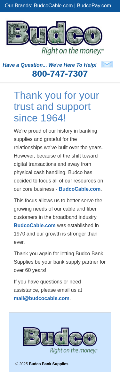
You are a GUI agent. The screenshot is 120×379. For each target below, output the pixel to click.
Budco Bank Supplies (48, 364)
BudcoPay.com (94, 5)
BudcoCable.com (53, 5)
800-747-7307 (60, 74)
